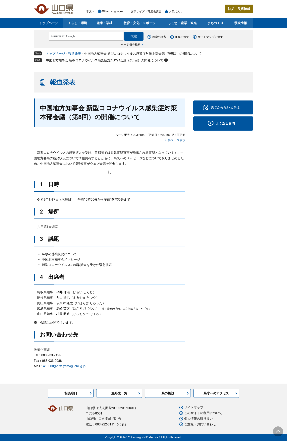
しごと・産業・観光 (182, 23)
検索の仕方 (159, 36)
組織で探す (182, 36)
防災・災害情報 (239, 9)
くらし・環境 (77, 23)
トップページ (48, 23)
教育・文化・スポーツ (139, 23)
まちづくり (215, 23)
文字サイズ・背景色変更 (146, 11)
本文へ (90, 11)
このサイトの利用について (203, 413)
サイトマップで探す (210, 36)
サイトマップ (193, 407)
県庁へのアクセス (216, 393)
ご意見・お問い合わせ (200, 424)
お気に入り (176, 11)
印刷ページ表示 (174, 140)
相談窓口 (70, 393)
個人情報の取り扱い (198, 418)
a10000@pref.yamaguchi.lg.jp (64, 366)
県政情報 (240, 23)
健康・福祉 (104, 23)
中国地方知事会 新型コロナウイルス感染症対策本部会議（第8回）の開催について (104, 60)
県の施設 (167, 393)
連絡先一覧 (119, 393)
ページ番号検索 (131, 44)
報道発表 (74, 53)
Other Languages (112, 11)
